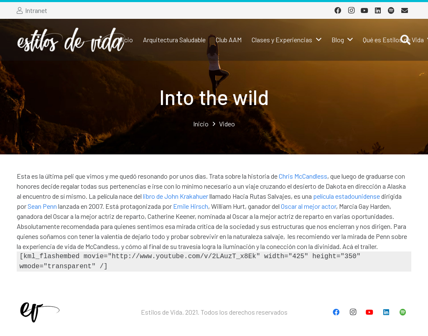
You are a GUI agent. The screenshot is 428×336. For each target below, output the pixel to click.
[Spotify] (391, 10)
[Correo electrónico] (404, 10)
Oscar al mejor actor (308, 206)
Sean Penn (42, 206)
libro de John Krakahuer (175, 196)
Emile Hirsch (190, 206)
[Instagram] (351, 10)
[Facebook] (337, 10)
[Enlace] (71, 39)
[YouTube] (364, 10)
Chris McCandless (303, 176)
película (323, 196)
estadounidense (357, 196)
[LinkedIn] (378, 10)
